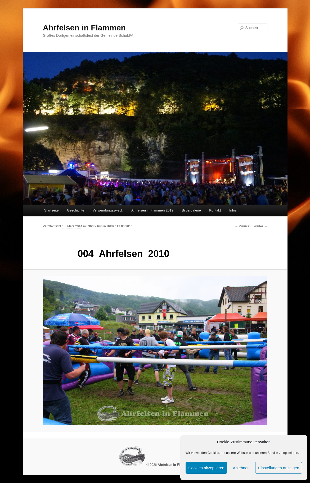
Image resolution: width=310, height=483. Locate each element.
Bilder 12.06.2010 (119, 226)
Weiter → (260, 226)
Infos (233, 210)
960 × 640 (95, 226)
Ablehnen (241, 468)
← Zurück (242, 226)
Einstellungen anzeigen (278, 468)
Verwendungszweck (108, 210)
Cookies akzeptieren (206, 468)
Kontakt (215, 210)
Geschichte (75, 210)
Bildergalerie (191, 210)
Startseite (51, 210)
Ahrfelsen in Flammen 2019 (152, 210)
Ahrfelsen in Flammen (84, 27)
